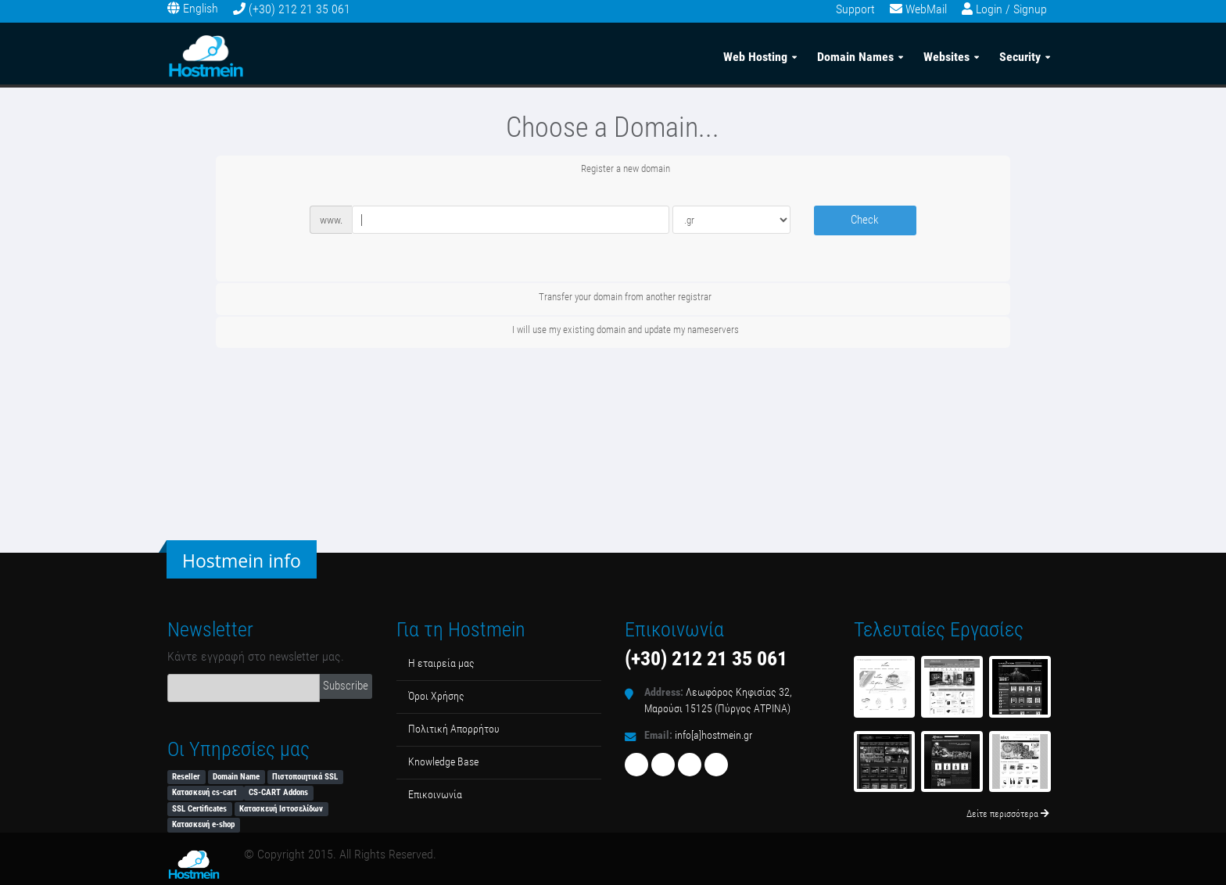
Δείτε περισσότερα (1007, 813)
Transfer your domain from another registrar (613, 297)
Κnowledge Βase (443, 762)
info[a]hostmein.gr (713, 735)
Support (855, 9)
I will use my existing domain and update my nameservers (613, 330)
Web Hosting (755, 53)
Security (1020, 53)
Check (865, 220)
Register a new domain (613, 169)
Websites (946, 53)
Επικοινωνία (435, 794)
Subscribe (345, 686)
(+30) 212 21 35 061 (299, 9)
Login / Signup (1011, 9)
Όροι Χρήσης (436, 696)
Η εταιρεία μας (441, 663)
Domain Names (855, 53)
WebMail (926, 9)
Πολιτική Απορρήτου (454, 729)
